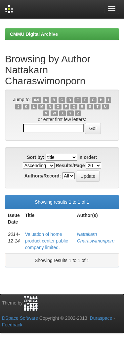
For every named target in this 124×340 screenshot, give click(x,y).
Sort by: (35, 157)
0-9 (36, 100)
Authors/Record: (42, 175)
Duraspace (101, 318)
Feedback (12, 324)
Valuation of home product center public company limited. (46, 241)
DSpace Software (20, 318)
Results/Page (70, 165)
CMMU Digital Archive (34, 34)
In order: (87, 157)
